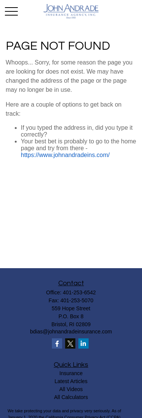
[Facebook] (57, 343)
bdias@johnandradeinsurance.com (71, 331)
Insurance (71, 373)
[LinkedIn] (83, 343)
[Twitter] (70, 343)
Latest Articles (71, 381)
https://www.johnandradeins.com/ (65, 155)
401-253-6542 (79, 292)
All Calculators (71, 397)
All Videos (71, 389)
